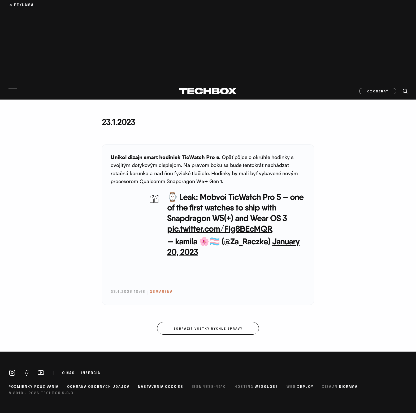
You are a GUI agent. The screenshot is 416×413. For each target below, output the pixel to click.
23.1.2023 (118, 122)
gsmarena (161, 291)
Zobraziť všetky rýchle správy (208, 328)
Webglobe (266, 386)
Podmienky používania (33, 386)
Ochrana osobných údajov (98, 386)
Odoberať (378, 91)
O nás (68, 373)
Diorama (348, 386)
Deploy (305, 386)
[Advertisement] (208, 40)
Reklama (24, 4)
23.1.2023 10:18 (128, 291)
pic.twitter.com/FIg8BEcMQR (219, 228)
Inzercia (90, 373)
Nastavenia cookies (160, 386)
